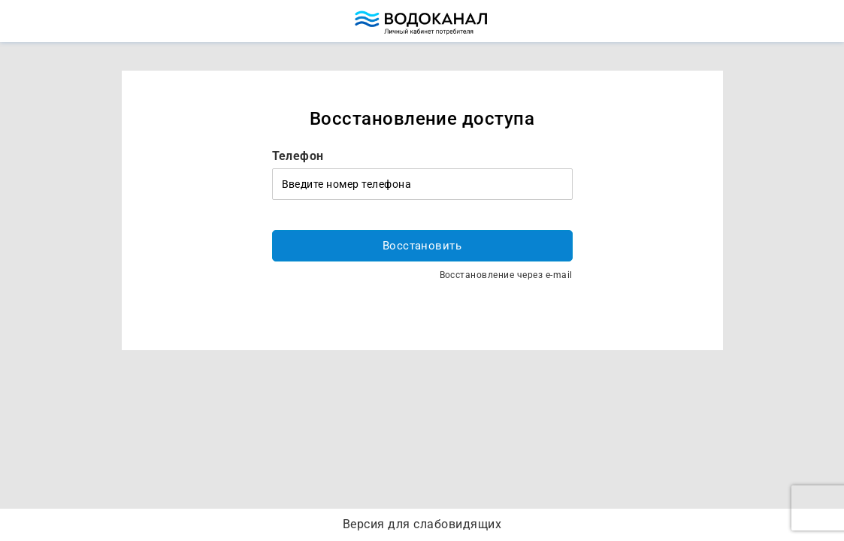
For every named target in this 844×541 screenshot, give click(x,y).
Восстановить (422, 245)
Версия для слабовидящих (422, 524)
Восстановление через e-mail (506, 275)
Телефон (298, 156)
